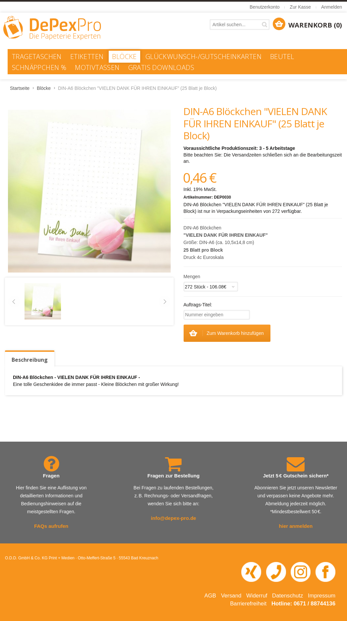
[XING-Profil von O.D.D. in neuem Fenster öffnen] (251, 572)
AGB (210, 595)
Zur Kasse (300, 7)
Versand (231, 595)
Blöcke (44, 88)
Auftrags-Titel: (198, 304)
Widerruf (256, 595)
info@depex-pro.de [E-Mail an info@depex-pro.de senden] (173, 518)
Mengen (192, 276)
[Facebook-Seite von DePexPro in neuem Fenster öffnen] (325, 572)
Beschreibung (30, 359)
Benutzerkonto (264, 7)
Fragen (51, 475)
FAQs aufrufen (51, 526)
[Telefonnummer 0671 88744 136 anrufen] (276, 572)
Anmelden (331, 7)
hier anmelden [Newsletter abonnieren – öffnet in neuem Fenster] (296, 526)
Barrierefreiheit (248, 603)
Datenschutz (287, 595)
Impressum (321, 595)
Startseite (19, 88)
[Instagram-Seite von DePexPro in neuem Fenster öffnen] (301, 572)
